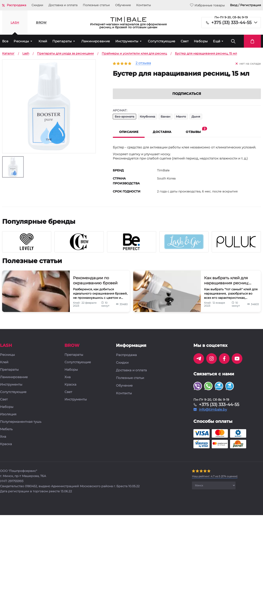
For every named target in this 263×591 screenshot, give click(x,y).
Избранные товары (207, 5)
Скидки (37, 5)
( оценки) (214, 482)
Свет (185, 41)
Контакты (143, 5)
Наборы (201, 41)
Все (5, 41)
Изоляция (8, 420)
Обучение (123, 5)
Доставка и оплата (63, 5)
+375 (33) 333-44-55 (231, 22)
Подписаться (186, 99)
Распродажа (16, 5)
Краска (6, 449)
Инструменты (127, 41)
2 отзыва (143, 63)
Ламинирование (95, 41)
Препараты (62, 41)
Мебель (6, 435)
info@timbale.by (213, 415)
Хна (3, 442)
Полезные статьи (96, 5)
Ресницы (21, 41)
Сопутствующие (161, 41)
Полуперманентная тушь (20, 427)
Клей (43, 41)
